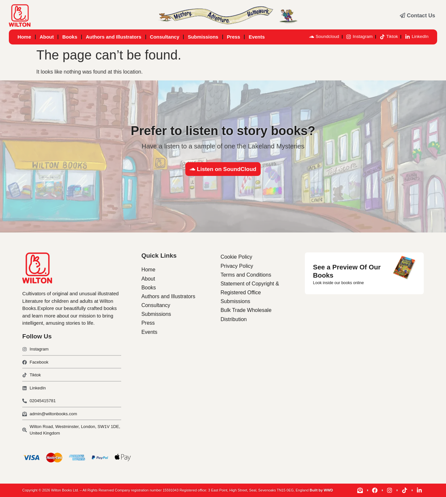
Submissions (203, 37)
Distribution (233, 319)
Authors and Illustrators (113, 37)
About (47, 37)
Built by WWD (321, 490)
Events (257, 37)
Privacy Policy (236, 266)
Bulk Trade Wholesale (245, 310)
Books (69, 37)
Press (233, 37)
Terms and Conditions (245, 275)
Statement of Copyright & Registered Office (249, 288)
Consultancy (164, 37)
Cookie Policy (236, 257)
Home (24, 37)
